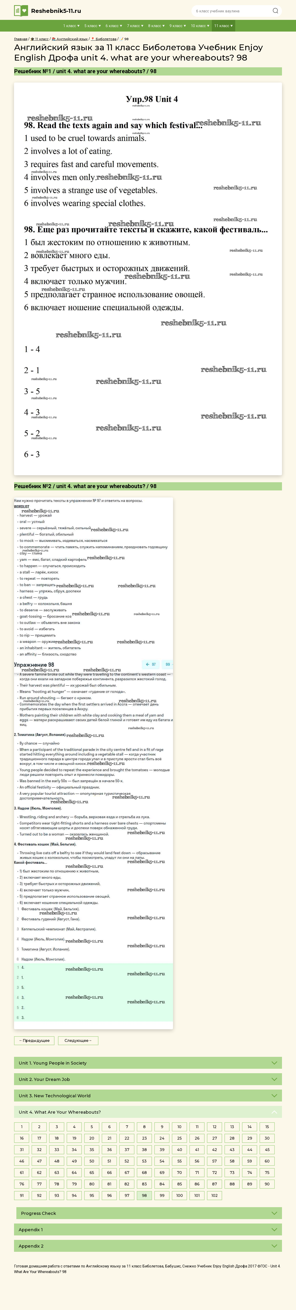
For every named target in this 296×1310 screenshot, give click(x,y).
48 (56, 1161)
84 (162, 1184)
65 (92, 1172)
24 (161, 1138)
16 (22, 1138)
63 (56, 1172)
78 (56, 1184)
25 (179, 1138)
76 (21, 1184)
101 (197, 1195)
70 (179, 1172)
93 (56, 1195)
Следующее (76, 1040)
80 (91, 1184)
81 (109, 1184)
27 (214, 1138)
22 (127, 1138)
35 (92, 1150)
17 (39, 1138)
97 (127, 1195)
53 (144, 1161)
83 (144, 1184)
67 (127, 1172)
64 (74, 1172)
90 (267, 1184)
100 (179, 1195)
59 (249, 1161)
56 (197, 1161)
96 (109, 1195)
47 (39, 1161)
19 (74, 1138)
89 (249, 1184)
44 (249, 1150)
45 (267, 1150)
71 (197, 1172)
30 (267, 1138)
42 (214, 1150)
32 (39, 1150)
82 (126, 1184)
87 (214, 1184)
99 (162, 1195)
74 (249, 1172)
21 (109, 1138)
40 (179, 1150)
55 (179, 1161)
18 (57, 1138)
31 (22, 1150)
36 (109, 1150)
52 (127, 1161)
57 (214, 1161)
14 (250, 1127)
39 (162, 1150)
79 (74, 1184)
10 (179, 1127)
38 (144, 1150)
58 (232, 1161)
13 (232, 1127)
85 (179, 1184)
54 (162, 1161)
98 (144, 1195)
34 (74, 1150)
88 (232, 1184)
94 (74, 1195)
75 (267, 1172)
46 (21, 1161)
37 (127, 1150)
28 (232, 1138)
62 (39, 1172)
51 (109, 1161)
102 (214, 1195)
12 (215, 1127)
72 (214, 1172)
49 (74, 1161)
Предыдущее (36, 1040)
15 (267, 1127)
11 (197, 1127)
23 (144, 1138)
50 (92, 1161)
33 (56, 1150)
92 (39, 1195)
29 (249, 1138)
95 (92, 1195)
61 (22, 1172)
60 (267, 1161)
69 (162, 1172)
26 (197, 1138)
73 (232, 1172)
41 (197, 1150)
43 (232, 1150)
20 (91, 1138)
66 (109, 1172)
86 (197, 1184)
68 (144, 1172)
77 (39, 1184)
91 (22, 1195)
